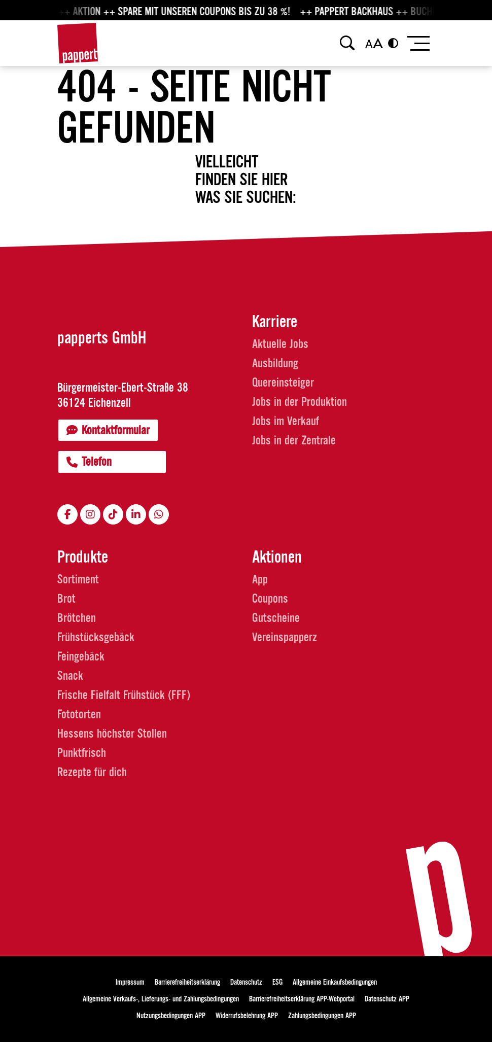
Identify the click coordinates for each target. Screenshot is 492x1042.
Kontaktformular (108, 430)
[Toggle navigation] (418, 43)
